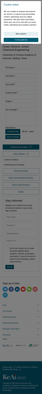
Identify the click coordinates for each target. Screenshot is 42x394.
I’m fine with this (21, 40)
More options (21, 34)
